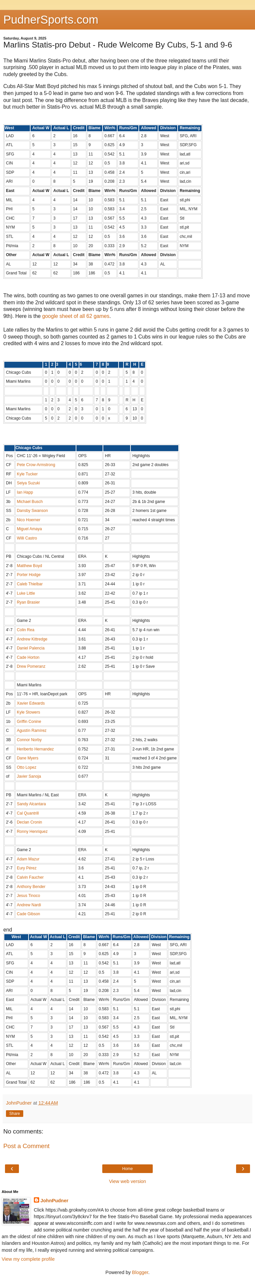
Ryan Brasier (28, 602)
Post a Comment (26, 1145)
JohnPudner (54, 1200)
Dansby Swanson (32, 510)
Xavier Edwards (31, 703)
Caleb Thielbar (30, 584)
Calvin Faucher (30, 877)
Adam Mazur (28, 859)
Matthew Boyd (29, 565)
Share (14, 1113)
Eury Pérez (27, 868)
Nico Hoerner (29, 520)
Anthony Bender (31, 886)
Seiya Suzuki (28, 483)
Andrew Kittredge (32, 639)
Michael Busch (30, 501)
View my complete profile (28, 1259)
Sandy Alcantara (31, 804)
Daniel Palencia (30, 648)
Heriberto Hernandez (35, 749)
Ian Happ (25, 492)
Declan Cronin (29, 822)
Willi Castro (27, 538)
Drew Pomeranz (31, 666)
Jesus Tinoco (28, 895)
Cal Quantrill (28, 813)
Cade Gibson (28, 914)
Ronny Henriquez (32, 831)
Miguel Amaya (29, 529)
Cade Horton (28, 657)
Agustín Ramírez (31, 730)
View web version (127, 1181)
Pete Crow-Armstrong (36, 464)
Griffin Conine (29, 721)
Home (127, 1168)
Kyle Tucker (27, 474)
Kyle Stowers (28, 712)
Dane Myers (28, 758)
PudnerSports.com (50, 19)
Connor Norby (29, 740)
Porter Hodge (29, 574)
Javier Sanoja (29, 776)
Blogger (140, 1272)
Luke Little (26, 593)
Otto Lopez (27, 767)
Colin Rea (26, 630)
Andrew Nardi (29, 905)
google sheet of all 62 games (75, 316)
